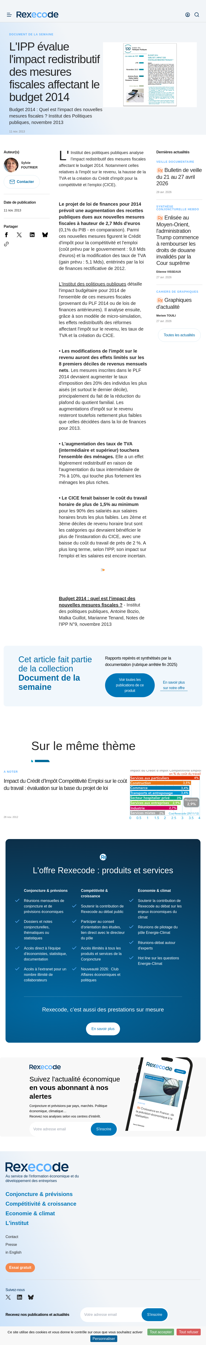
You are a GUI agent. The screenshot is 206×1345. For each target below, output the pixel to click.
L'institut (17, 1223)
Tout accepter (161, 1332)
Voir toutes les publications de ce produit (130, 685)
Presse (11, 1245)
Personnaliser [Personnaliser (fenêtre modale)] (104, 1339)
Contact (12, 1237)
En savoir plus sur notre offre (174, 685)
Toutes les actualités (179, 335)
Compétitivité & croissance (41, 1204)
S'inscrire (103, 1129)
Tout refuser (188, 1332)
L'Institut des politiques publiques (92, 283)
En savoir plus (103, 1029)
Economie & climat (30, 1213)
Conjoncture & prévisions (39, 1194)
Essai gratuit (20, 1267)
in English (13, 1252)
